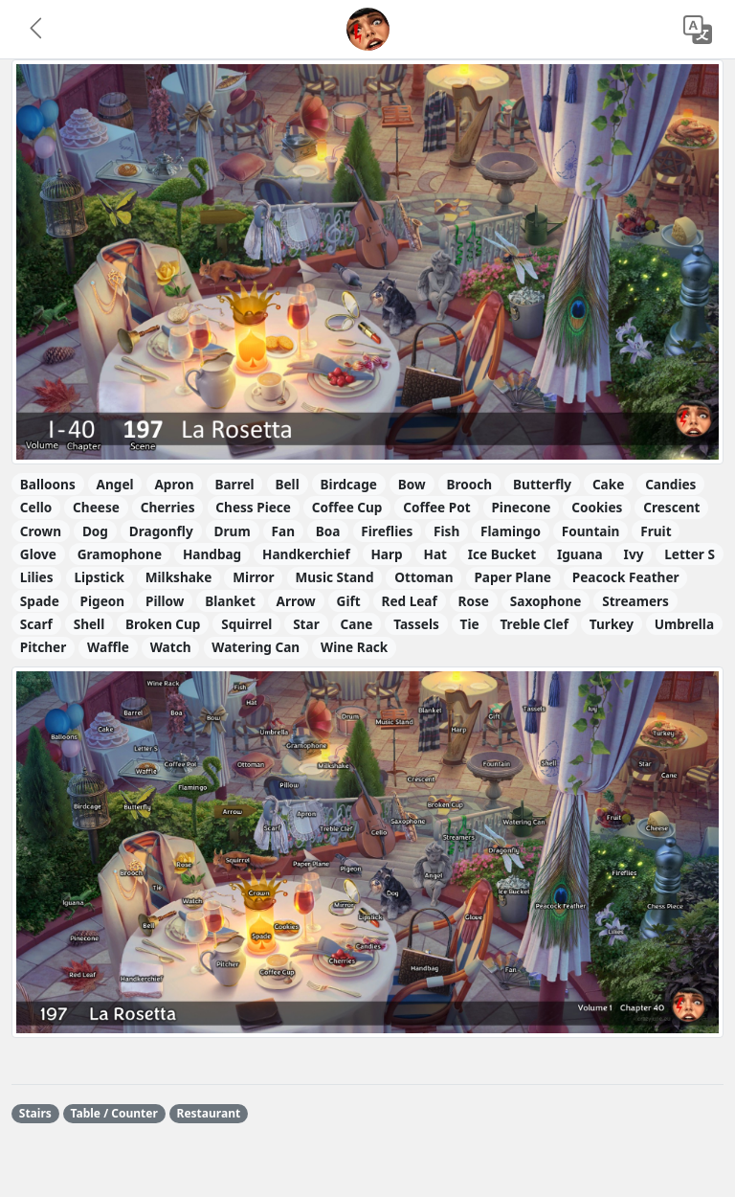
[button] (37, 29)
